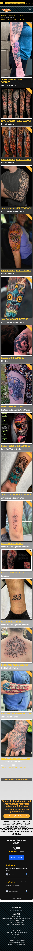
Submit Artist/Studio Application (16, 816)
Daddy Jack (6, 664)
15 (19, 19)
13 (16, 19)
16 (20, 19)
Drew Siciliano (8, 120)
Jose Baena (6, 319)
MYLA (4, 543)
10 (11, 19)
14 (17, 19)
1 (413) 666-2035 (16, 934)
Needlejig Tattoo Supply (16, 942)
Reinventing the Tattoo (17, 940)
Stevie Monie (7, 758)
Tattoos (3, 15)
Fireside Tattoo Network (16, 944)
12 (14, 19)
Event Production (16, 922)
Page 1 (22, 15)
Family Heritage (13, 15)
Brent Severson (8, 713)
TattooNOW (16, 930)
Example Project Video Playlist (16, 932)
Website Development (16, 920)
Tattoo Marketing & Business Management (16, 918)
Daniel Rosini (7, 446)
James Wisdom (8, 79)
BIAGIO (4, 358)
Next (23, 19)
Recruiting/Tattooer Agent (16, 924)
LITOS (4, 406)
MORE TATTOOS (23, 120)
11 (12, 19)
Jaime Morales (8, 208)
